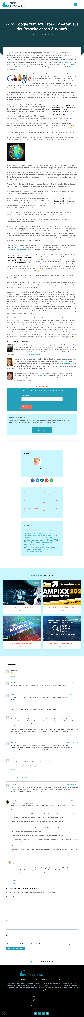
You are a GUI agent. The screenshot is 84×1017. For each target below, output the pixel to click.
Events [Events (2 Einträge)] (50, 533)
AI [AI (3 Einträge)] (24, 531)
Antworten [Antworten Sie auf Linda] (13, 703)
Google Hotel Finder (65, 62)
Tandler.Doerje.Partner (63, 364)
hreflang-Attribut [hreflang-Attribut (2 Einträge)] (33, 538)
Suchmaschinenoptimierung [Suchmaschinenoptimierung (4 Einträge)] (30, 552)
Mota (12, 743)
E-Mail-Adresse (25, 396)
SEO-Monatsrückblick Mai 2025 (50, 502)
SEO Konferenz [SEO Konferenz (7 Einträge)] (46, 545)
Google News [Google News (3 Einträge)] (49, 536)
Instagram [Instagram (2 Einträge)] (38, 538)
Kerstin (43, 468)
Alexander (13, 716)
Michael (13, 784)
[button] (33, 480)
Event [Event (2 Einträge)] (48, 533)
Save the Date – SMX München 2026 (62, 644)
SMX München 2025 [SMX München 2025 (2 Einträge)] (54, 547)
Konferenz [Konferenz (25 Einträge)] (50, 537)
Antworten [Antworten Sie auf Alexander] (13, 737)
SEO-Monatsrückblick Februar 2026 (32, 494)
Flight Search (71, 64)
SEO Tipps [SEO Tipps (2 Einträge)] (58, 545)
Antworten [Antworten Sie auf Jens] (13, 855)
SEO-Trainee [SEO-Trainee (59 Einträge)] (30, 545)
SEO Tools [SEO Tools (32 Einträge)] (28, 547)
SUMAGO (42, 375)
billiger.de (12, 250)
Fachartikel (36, 35)
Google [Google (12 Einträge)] (35, 535)
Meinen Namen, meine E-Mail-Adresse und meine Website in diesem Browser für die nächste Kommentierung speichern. (41, 944)
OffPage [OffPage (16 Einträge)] (50, 540)
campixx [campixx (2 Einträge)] (39, 531)
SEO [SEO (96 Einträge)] (54, 542)
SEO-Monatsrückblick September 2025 (49, 494)
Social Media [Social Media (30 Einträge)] (29, 549)
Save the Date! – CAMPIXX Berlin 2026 (31, 510)
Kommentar (10, 897)
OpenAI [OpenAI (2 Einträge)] (43, 542)
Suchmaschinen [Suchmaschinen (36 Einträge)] (41, 549)
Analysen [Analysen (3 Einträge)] (36, 531)
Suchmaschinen (43, 386)
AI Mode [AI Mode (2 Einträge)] (26, 531)
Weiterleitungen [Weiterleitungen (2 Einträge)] (44, 552)
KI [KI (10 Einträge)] (41, 538)
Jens (12, 801)
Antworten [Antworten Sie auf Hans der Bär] (13, 769)
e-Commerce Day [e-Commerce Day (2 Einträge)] (34, 533)
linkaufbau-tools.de (35, 354)
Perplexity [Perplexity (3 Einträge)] (47, 543)
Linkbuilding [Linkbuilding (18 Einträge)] (28, 540)
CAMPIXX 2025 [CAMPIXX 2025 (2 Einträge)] (44, 531)
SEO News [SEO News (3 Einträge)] (53, 545)
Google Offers (14, 67)
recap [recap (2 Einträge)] (51, 542)
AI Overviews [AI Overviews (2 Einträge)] (31, 531)
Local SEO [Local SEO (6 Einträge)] (36, 540)
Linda (12, 695)
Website (8, 936)
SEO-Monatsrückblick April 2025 (31, 502)
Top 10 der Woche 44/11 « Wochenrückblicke (22, 778)
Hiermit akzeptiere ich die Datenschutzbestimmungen (36, 403)
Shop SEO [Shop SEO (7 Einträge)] (48, 547)
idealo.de (30, 250)
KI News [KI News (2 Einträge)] (44, 538)
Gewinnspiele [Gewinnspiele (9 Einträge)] (28, 535)
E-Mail (8, 928)
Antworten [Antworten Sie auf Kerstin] (15, 883)
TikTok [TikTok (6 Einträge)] (39, 552)
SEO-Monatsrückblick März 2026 (50, 510)
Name (8, 920)
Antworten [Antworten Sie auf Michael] (13, 795)
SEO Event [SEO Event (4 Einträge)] (39, 545)
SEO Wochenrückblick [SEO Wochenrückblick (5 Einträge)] (38, 547)
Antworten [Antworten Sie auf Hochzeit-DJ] (13, 676)
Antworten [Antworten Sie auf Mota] (13, 753)
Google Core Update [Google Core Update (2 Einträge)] (41, 535)
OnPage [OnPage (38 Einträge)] (38, 542)
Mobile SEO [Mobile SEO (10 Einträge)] (42, 540)
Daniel (12, 683)
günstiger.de (20, 250)
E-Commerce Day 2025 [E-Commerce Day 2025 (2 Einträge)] (42, 533)
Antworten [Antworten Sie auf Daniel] (13, 689)
